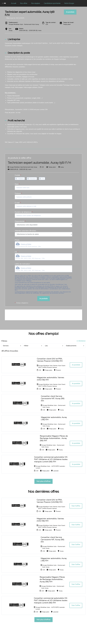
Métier (33, 346)
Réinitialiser (81, 341)
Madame (21, 179)
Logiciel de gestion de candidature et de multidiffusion (43, 627)
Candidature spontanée (52, 3)
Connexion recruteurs (43, 605)
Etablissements (75, 346)
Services (12, 346)
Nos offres (23, 3)
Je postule (43, 298)
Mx (43, 179)
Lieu (54, 346)
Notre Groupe (69, 3)
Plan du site (44, 603)
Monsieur (33, 179)
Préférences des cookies (45, 609)
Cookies (42, 600)
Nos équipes (35, 3)
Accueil (13, 3)
